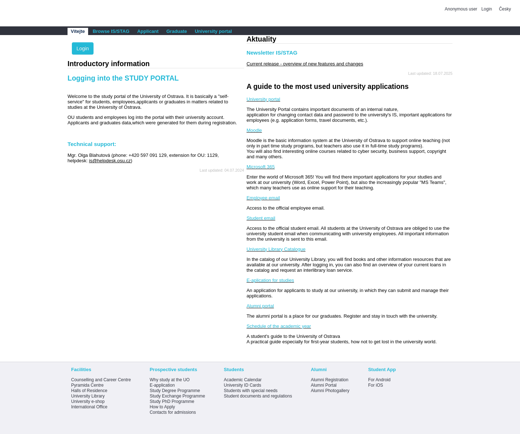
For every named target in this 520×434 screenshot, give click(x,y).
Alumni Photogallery (330, 390)
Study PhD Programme (172, 401)
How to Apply (162, 406)
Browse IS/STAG (111, 31)
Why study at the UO (170, 379)
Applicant (148, 31)
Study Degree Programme (175, 390)
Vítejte (78, 31)
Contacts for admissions (173, 412)
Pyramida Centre (87, 385)
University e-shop (88, 401)
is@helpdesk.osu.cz (110, 160)
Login (486, 9)
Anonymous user (461, 9)
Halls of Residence (89, 390)
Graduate (176, 31)
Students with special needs (251, 390)
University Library (88, 396)
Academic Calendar (243, 379)
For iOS (375, 385)
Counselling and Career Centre (101, 379)
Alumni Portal (324, 385)
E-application (162, 385)
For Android (379, 379)
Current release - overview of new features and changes (305, 63)
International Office (89, 406)
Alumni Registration (329, 379)
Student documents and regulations (258, 396)
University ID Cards (242, 385)
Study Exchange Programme (177, 396)
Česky (505, 9)
